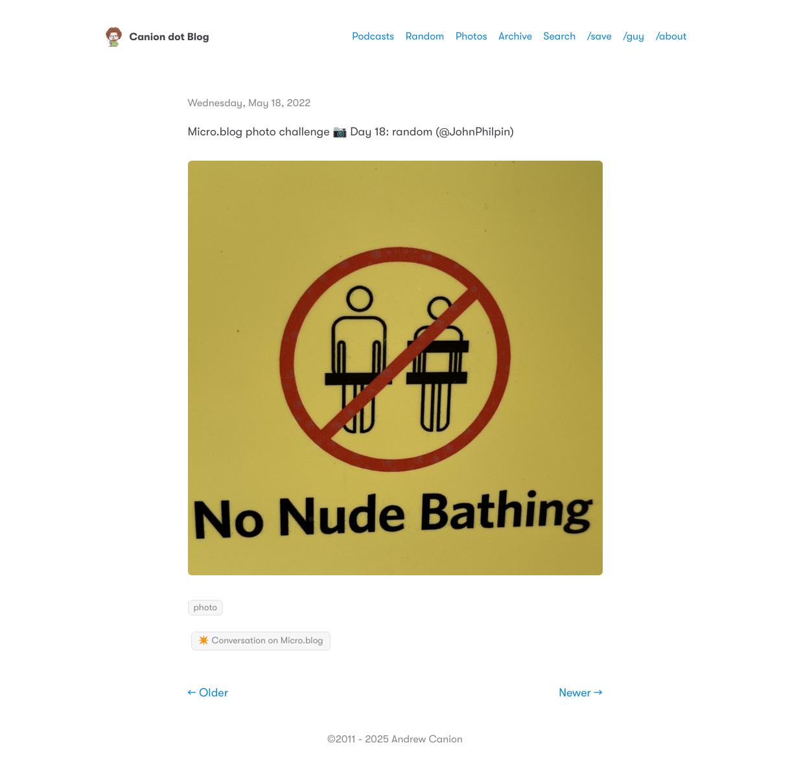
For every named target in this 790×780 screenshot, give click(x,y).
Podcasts (373, 36)
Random (425, 36)
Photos (471, 36)
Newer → (580, 693)
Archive (515, 36)
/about (671, 36)
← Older (208, 693)
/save (599, 36)
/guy (633, 36)
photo (206, 607)
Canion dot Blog (156, 37)
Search (560, 36)
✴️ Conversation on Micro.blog (260, 641)
